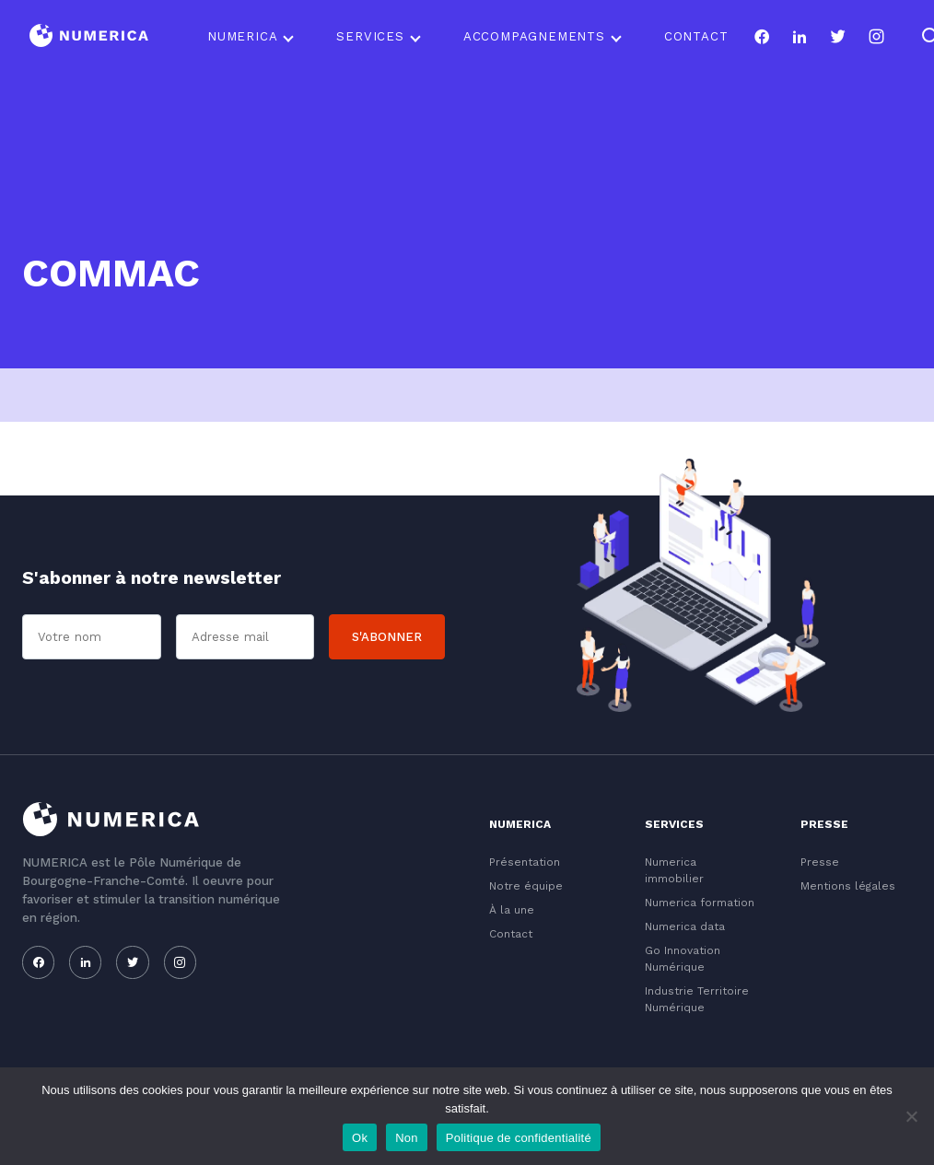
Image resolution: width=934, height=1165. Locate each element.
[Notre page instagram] (876, 37)
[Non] (911, 1116)
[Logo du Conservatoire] (88, 37)
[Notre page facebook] (761, 37)
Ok (360, 1138)
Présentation (524, 862)
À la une (511, 909)
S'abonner (387, 637)
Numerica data (685, 926)
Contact (696, 36)
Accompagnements (534, 36)
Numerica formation (699, 902)
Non (406, 1138)
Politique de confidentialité (518, 1138)
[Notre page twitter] (837, 37)
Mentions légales (847, 886)
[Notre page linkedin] (799, 37)
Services (369, 36)
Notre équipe (526, 886)
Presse (819, 862)
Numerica (242, 36)
